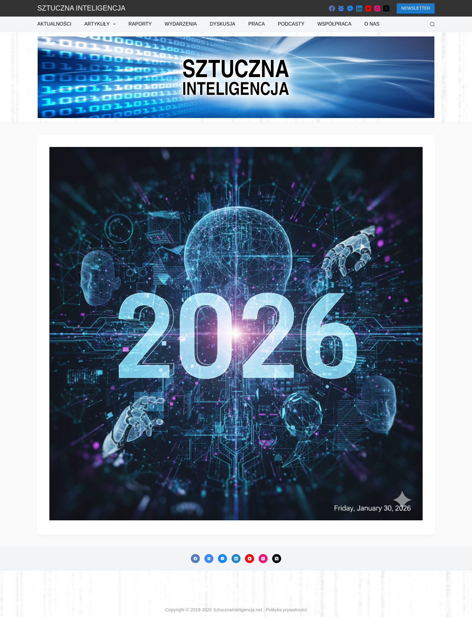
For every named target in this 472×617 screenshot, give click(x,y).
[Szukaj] (432, 24)
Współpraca (334, 23)
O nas (372, 23)
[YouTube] (368, 8)
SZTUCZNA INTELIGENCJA (81, 8)
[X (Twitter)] (386, 8)
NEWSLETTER (415, 8)
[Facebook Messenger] (350, 8)
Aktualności (54, 23)
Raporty (140, 23)
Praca (256, 23)
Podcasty (291, 23)
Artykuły (101, 24)
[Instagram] (377, 8)
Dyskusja (222, 23)
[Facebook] (332, 8)
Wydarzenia (181, 23)
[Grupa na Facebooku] (341, 8)
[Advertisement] (236, 588)
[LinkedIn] (359, 8)
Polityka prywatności (286, 609)
